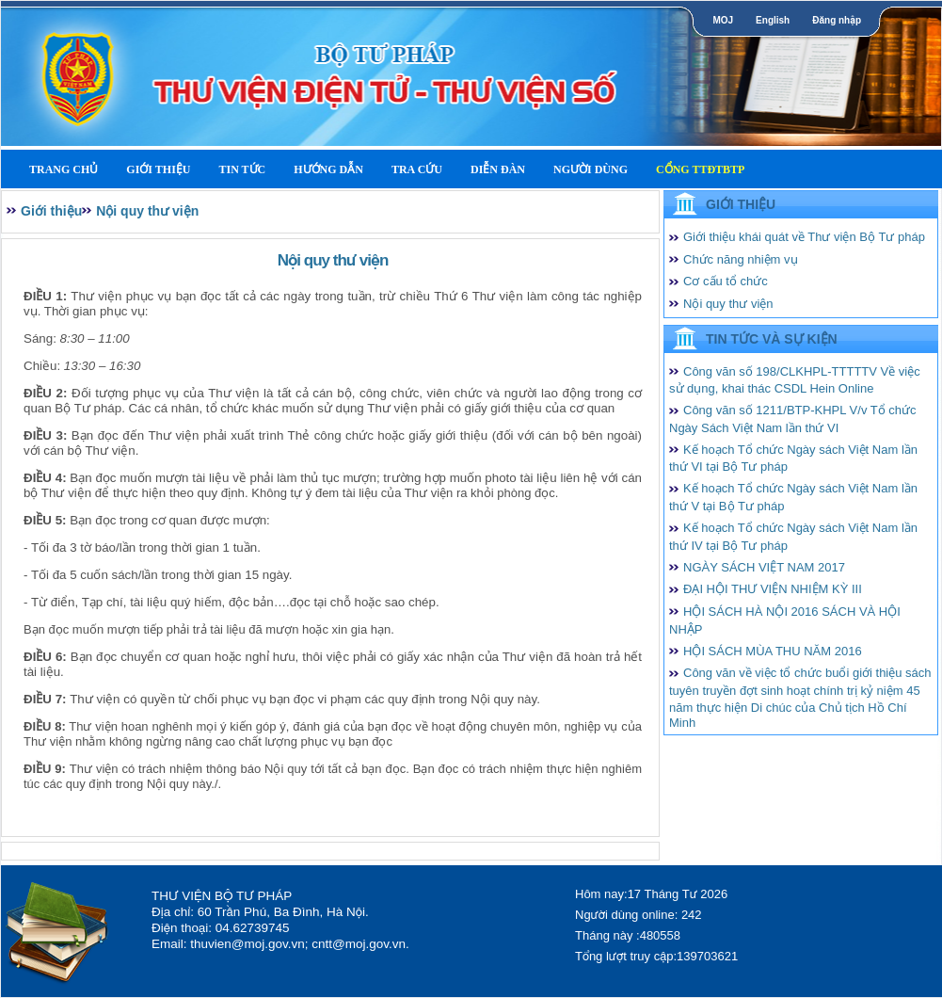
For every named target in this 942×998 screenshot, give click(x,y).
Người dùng (590, 169)
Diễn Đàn (498, 169)
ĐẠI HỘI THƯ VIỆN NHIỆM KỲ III (772, 589)
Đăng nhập (836, 20)
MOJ (722, 20)
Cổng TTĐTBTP (700, 169)
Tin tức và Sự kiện (772, 338)
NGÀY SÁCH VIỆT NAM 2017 (764, 567)
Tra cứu (416, 169)
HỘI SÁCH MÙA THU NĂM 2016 (772, 651)
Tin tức (241, 169)
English (773, 20)
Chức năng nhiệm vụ (740, 259)
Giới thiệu (158, 169)
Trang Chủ (63, 169)
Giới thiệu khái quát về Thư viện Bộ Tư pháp (804, 237)
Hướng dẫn (328, 169)
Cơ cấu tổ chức (725, 281)
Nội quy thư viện (147, 210)
